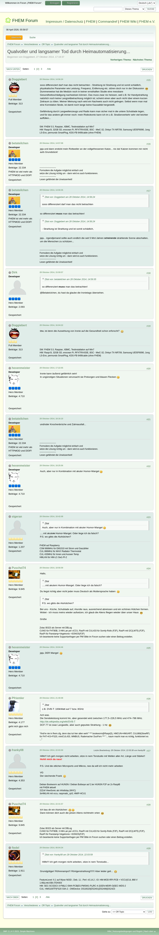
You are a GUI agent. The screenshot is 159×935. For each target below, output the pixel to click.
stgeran (17, 516)
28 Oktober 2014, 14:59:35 (51, 190)
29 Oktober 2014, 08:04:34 (51, 848)
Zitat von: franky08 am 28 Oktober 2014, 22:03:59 (69, 854)
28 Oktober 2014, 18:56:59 (51, 568)
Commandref (107, 21)
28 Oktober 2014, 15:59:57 (51, 272)
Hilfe (109, 931)
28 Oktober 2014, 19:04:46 (51, 647)
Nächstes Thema (142, 59)
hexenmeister (21, 367)
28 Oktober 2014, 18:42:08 (51, 516)
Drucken (147, 69)
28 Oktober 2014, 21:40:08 (51, 698)
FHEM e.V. (147, 21)
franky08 (17, 750)
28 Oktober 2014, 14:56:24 (51, 79)
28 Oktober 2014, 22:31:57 (51, 804)
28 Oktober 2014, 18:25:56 (51, 465)
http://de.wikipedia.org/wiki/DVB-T (57, 721)
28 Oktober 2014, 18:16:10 (51, 419)
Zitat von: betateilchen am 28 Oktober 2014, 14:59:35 (70, 279)
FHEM (90, 21)
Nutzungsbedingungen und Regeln (127, 931)
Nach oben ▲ (150, 931)
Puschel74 (19, 567)
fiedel (15, 847)
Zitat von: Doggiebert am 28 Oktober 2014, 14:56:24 (70, 197)
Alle (49, 69)
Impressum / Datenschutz (64, 21)
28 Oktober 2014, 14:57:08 (51, 143)
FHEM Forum (25, 20)
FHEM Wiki (128, 21)
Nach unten (13, 69)
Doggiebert (19, 79)
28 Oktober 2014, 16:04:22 (51, 325)
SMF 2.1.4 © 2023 (11, 931)
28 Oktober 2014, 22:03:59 (51, 750)
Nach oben (12, 897)
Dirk (14, 272)
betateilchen (20, 143)
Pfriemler (18, 698)
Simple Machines (27, 931)
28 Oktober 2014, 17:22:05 (51, 368)
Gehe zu (106, 912)
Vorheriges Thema (120, 59)
